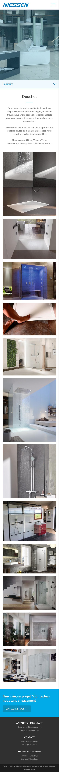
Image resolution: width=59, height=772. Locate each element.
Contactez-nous (15, 708)
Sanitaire (24, 756)
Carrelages (33, 759)
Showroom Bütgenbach (28, 727)
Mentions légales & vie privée (35, 766)
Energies (24, 759)
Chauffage (34, 756)
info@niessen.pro (30, 741)
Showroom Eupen (27, 730)
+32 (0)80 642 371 (29, 744)
